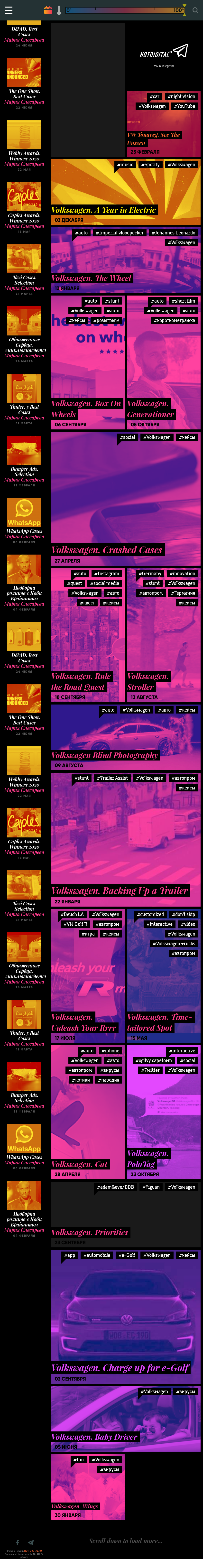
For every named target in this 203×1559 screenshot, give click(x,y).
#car (154, 96)
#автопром (183, 778)
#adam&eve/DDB (115, 1187)
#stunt (112, 300)
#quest (74, 583)
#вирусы (109, 1070)
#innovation (182, 573)
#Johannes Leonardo (173, 232)
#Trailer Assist (112, 778)
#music (125, 164)
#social (127, 437)
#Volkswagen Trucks (174, 943)
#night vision (181, 96)
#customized (150, 914)
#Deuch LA (72, 914)
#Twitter (150, 1070)
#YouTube (184, 106)
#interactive (160, 924)
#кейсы (77, 320)
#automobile (96, 1255)
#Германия (183, 593)
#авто (113, 310)
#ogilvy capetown (154, 1060)
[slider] (184, 10)
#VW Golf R (75, 924)
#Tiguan (151, 1187)
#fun (79, 1459)
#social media (104, 583)
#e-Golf (127, 1255)
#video (188, 924)
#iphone (110, 1050)
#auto (81, 232)
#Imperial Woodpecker (120, 232)
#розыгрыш (106, 320)
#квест (87, 602)
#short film (183, 300)
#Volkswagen (181, 164)
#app (69, 1255)
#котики (81, 1079)
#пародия (108, 1079)
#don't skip (183, 914)
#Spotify (150, 164)
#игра (88, 933)
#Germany (150, 573)
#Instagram (106, 573)
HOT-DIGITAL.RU (33, 1550)
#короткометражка (174, 320)
